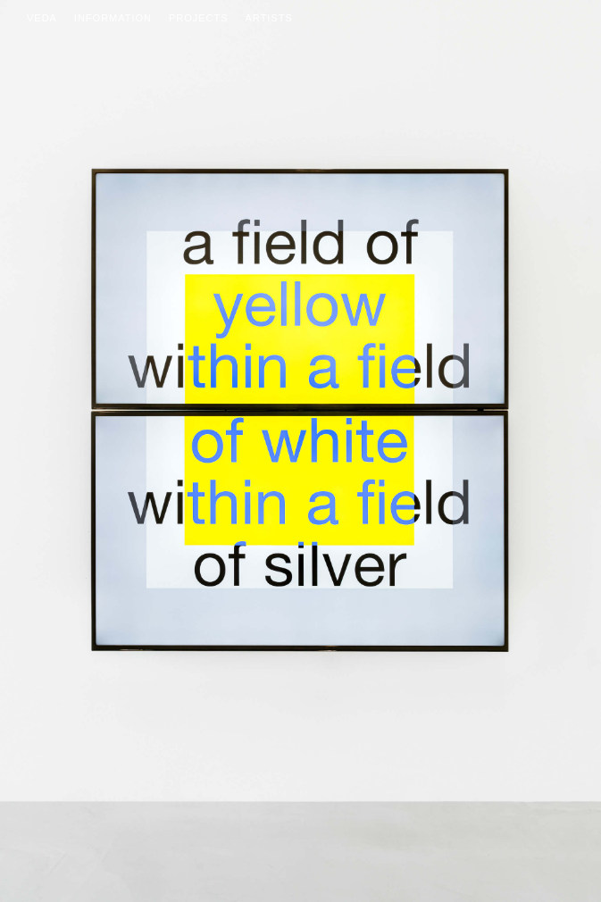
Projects (199, 18)
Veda (42, 18)
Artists (269, 18)
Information (113, 18)
